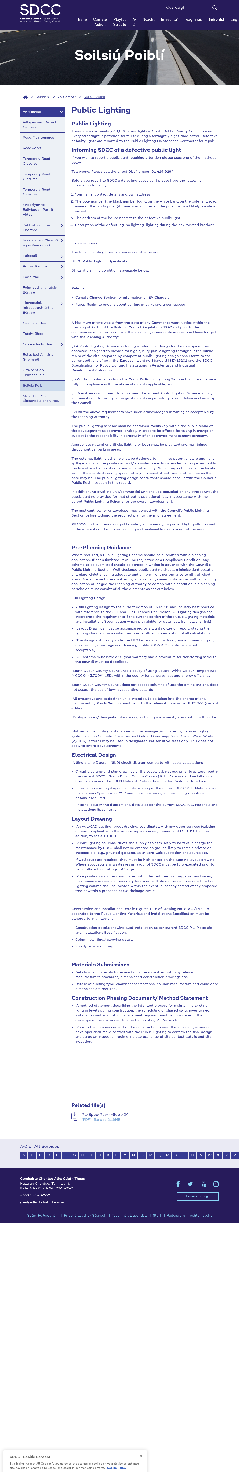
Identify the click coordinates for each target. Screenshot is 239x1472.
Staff (157, 1215)
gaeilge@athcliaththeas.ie (42, 1202)
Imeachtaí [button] (169, 20)
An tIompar (66, 97)
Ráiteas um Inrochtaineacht (189, 1215)
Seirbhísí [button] (216, 20)
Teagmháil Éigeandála (130, 1215)
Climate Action (100, 22)
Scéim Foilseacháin (43, 1215)
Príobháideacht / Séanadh (85, 1215)
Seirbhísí (43, 97)
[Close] (141, 1467)
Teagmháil (193, 20)
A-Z (134, 22)
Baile (82, 20)
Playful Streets (119, 22)
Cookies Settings (197, 1196)
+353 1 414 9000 (35, 1195)
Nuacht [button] (148, 20)
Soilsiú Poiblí (94, 97)
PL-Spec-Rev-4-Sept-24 (105, 1115)
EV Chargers (159, 297)
